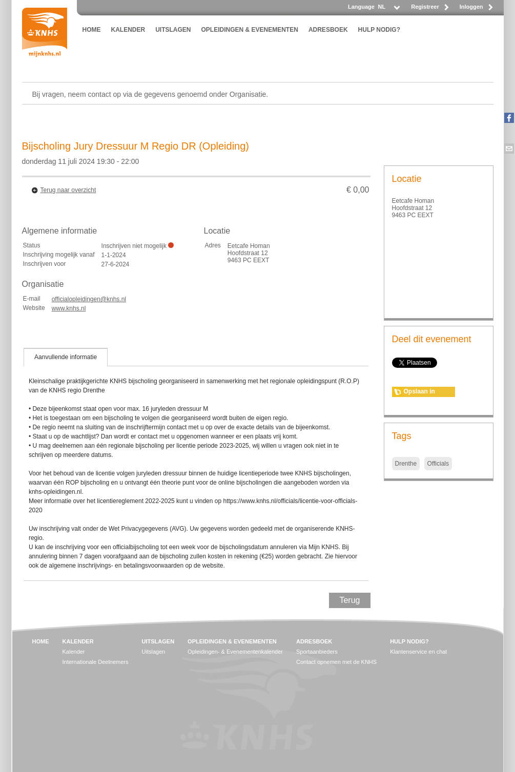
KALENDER (128, 29)
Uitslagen (154, 652)
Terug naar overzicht (68, 190)
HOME (92, 29)
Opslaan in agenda (419, 392)
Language (361, 7)
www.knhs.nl (69, 308)
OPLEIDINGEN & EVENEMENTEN (249, 29)
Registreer (425, 7)
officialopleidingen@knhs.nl (89, 299)
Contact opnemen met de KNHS (336, 662)
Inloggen (471, 7)
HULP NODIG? (379, 29)
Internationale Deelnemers (96, 662)
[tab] (66, 357)
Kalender (74, 652)
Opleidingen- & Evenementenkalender (235, 652)
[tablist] (196, 464)
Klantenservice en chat (418, 652)
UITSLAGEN (173, 29)
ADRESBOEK (328, 29)
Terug (349, 600)
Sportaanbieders (317, 652)
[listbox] (388, 9)
